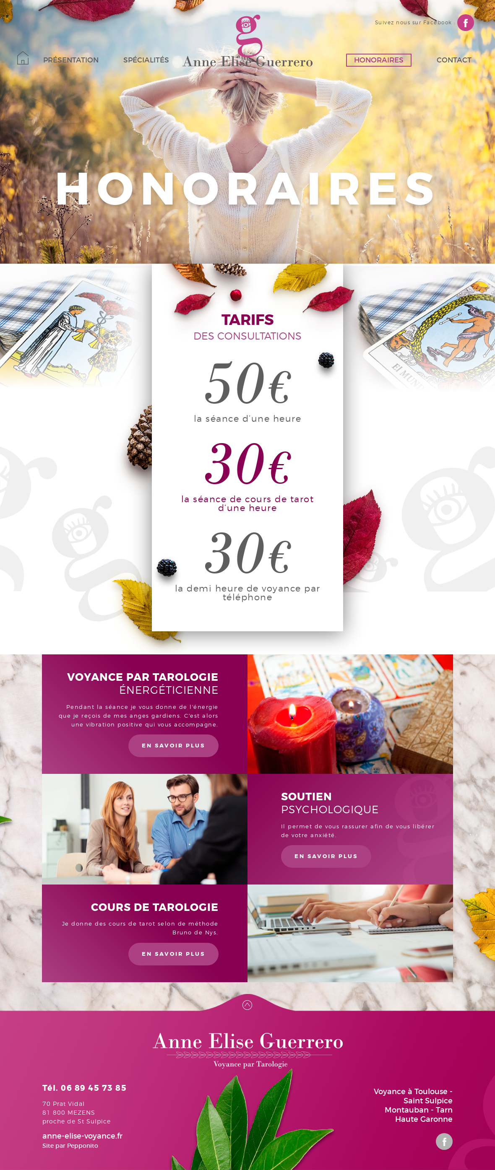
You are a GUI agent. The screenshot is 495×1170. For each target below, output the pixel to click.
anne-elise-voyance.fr (82, 1136)
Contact (454, 60)
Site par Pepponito (70, 1145)
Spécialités (146, 60)
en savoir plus (173, 745)
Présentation (71, 60)
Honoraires (379, 60)
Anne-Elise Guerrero (247, 44)
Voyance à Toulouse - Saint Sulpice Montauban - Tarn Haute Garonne (413, 1105)
